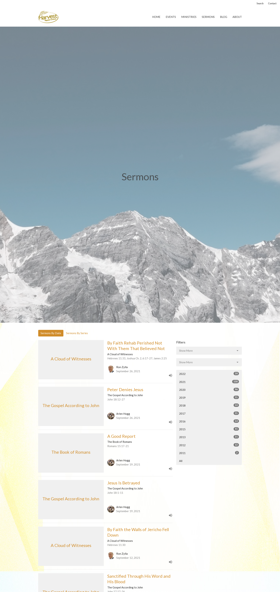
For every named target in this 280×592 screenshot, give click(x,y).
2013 (209, 437)
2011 (209, 453)
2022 (209, 373)
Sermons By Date (51, 333)
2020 (209, 389)
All (180, 460)
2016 (209, 421)
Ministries (188, 16)
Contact (272, 3)
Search (260, 3)
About (237, 16)
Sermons (208, 16)
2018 (209, 405)
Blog (223, 16)
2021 (209, 381)
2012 (209, 445)
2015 (209, 429)
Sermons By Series (77, 333)
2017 (209, 413)
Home (156, 16)
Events (171, 16)
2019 (209, 397)
